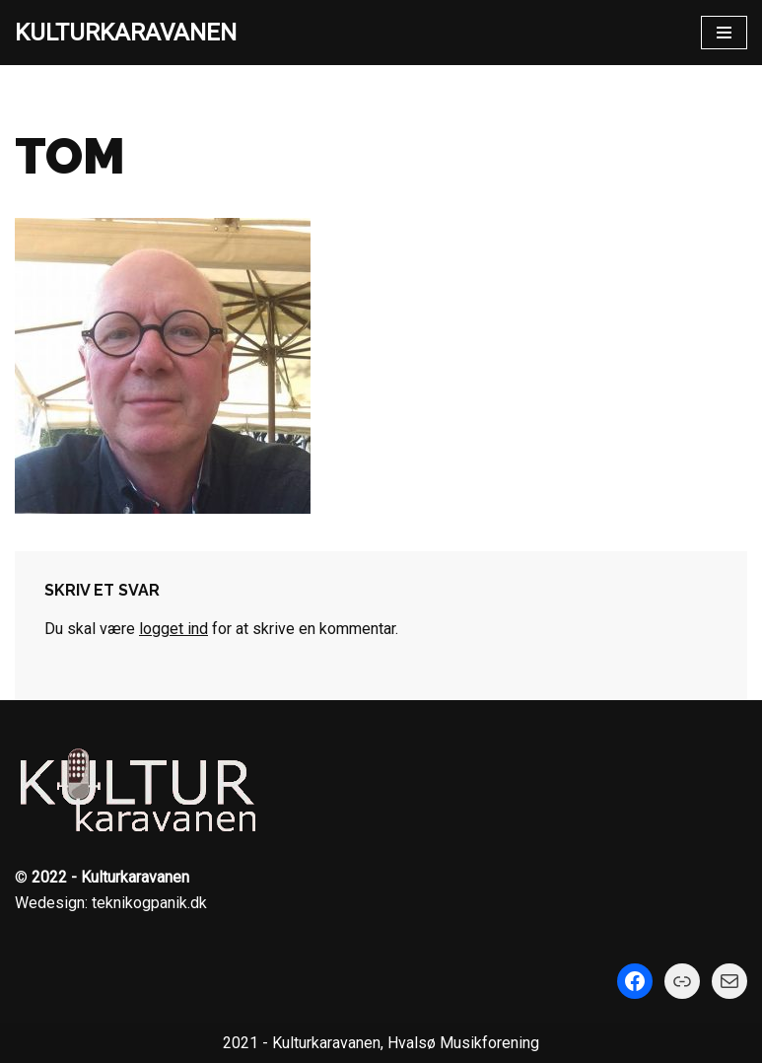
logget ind (173, 628)
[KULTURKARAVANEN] (126, 32)
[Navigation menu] (724, 32)
